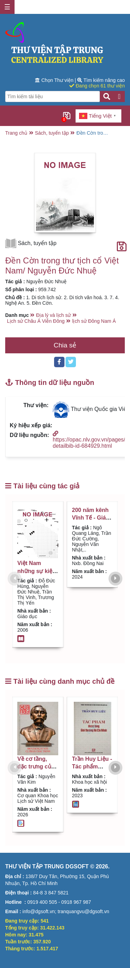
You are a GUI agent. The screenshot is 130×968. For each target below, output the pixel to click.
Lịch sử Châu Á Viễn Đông (35, 321)
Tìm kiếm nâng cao (101, 80)
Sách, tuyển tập (52, 133)
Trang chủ (16, 133)
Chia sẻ (65, 345)
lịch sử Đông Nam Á (94, 321)
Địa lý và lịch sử (53, 315)
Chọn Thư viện (55, 80)
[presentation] (14, 579)
